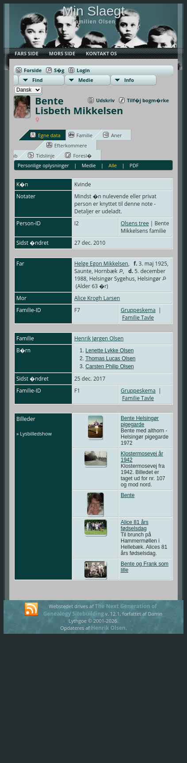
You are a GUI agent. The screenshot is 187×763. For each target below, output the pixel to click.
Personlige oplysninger (43, 165)
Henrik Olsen (108, 628)
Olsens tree (135, 223)
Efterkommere (66, 145)
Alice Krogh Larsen (97, 298)
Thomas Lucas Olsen (110, 358)
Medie (85, 80)
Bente (127, 495)
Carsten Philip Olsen (109, 366)
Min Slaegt (93, 11)
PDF (134, 165)
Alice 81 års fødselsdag (135, 525)
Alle (113, 165)
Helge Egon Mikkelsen (101, 263)
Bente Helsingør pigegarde (140, 421)
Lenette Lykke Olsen (109, 350)
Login (83, 70)
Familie (80, 135)
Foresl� (78, 155)
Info (129, 80)
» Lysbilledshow (34, 433)
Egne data (45, 135)
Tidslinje (41, 155)
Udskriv (105, 100)
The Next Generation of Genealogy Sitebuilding (100, 609)
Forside (33, 70)
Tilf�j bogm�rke (148, 100)
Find (37, 80)
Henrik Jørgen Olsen (99, 338)
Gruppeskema (138, 310)
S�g (59, 70)
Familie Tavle (138, 317)
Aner (112, 135)
